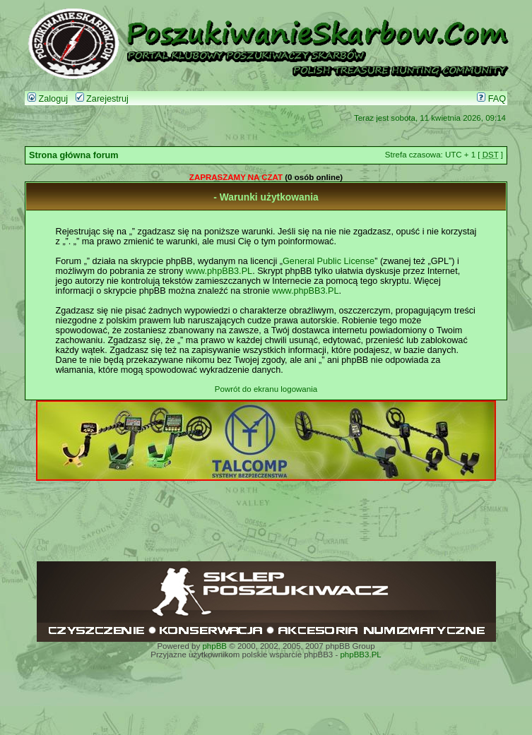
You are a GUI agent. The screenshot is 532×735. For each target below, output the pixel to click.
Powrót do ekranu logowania (266, 389)
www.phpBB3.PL (219, 271)
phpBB (214, 646)
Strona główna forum (74, 155)
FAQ (491, 99)
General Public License (328, 261)
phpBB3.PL (360, 654)
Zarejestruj (102, 99)
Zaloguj (48, 99)
